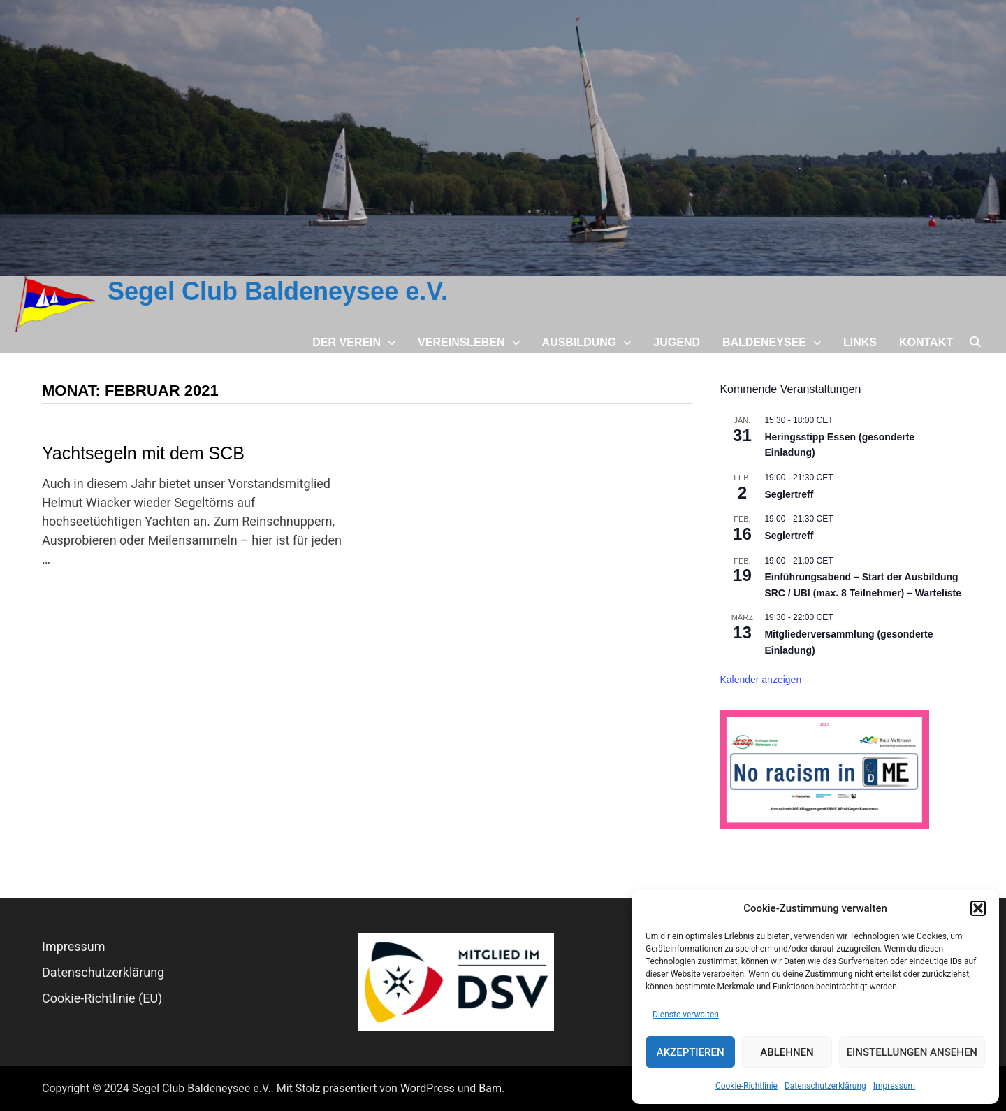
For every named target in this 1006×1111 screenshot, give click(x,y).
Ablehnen (786, 1052)
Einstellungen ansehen (912, 1052)
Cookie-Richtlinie (746, 1086)
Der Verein (346, 342)
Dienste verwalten (686, 1014)
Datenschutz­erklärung (825, 1086)
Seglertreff (788, 494)
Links (860, 342)
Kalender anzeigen (760, 679)
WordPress (427, 1088)
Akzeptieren (690, 1052)
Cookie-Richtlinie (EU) (102, 998)
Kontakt (926, 342)
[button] (978, 908)
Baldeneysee (764, 342)
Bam (490, 1088)
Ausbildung (579, 342)
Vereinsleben (461, 342)
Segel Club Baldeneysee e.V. (278, 291)
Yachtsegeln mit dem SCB (143, 453)
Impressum (894, 1086)
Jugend (676, 342)
